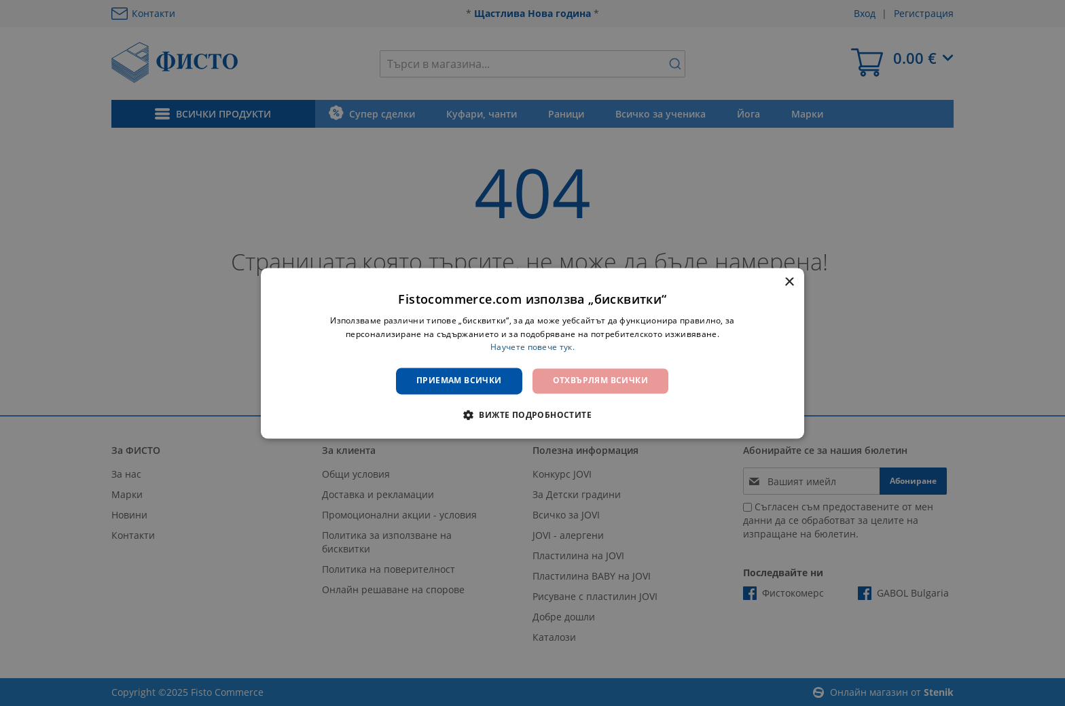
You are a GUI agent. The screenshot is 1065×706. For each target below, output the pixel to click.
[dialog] (532, 353)
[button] (532, 414)
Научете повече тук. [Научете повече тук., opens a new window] (532, 347)
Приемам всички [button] (459, 381)
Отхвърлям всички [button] (600, 381)
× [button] (789, 282)
